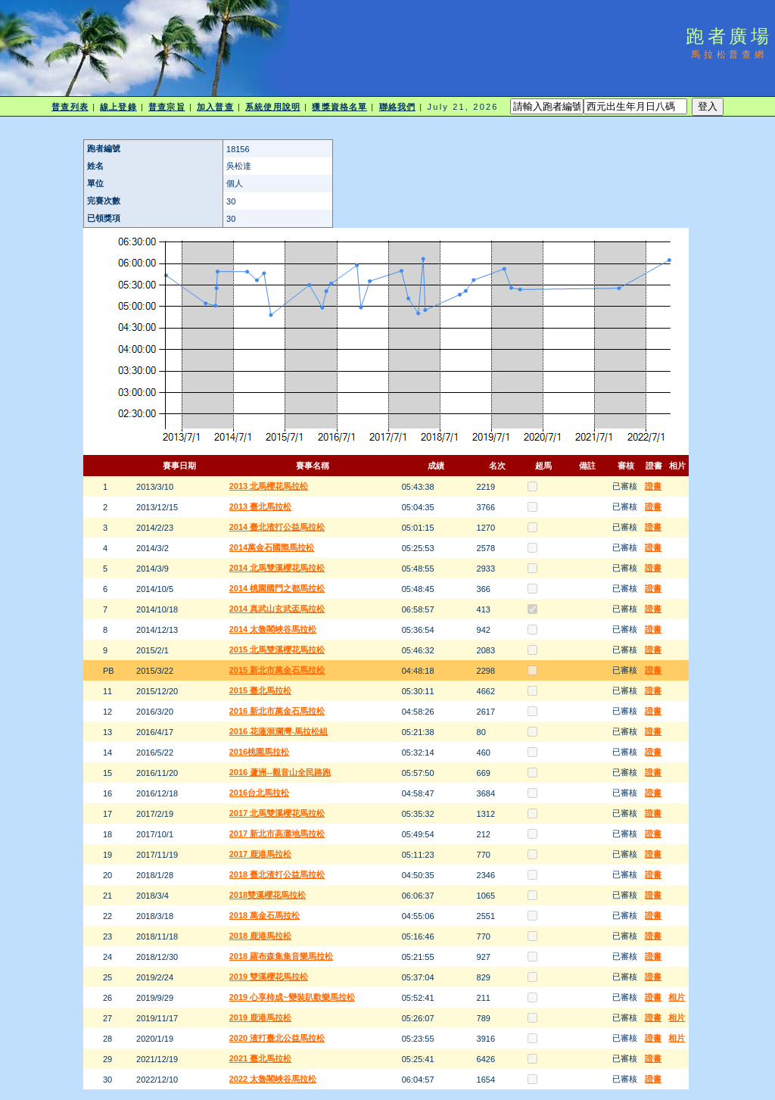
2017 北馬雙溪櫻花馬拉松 (277, 813)
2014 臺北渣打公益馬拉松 (277, 526)
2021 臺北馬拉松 (260, 1058)
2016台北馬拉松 (259, 792)
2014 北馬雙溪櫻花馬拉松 (277, 567)
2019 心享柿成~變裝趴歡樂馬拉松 (292, 997)
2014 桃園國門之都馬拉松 (277, 588)
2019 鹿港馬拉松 (260, 1017)
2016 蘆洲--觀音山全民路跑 (280, 772)
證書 (653, 486)
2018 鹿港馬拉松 (260, 935)
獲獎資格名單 (339, 106)
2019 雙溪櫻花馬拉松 (269, 976)
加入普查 (215, 106)
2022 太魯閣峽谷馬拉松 (273, 1078)
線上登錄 (118, 106)
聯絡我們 (397, 106)
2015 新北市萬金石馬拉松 (277, 670)
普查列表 (69, 106)
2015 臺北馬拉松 (260, 690)
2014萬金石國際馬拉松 (271, 547)
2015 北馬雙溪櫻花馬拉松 (277, 649)
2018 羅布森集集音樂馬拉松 (281, 956)
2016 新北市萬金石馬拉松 (277, 710)
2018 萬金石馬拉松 (264, 915)
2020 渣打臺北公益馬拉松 (277, 1037)
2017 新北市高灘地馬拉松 (277, 833)
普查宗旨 (166, 106)
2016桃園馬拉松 (259, 751)
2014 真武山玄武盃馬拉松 (277, 608)
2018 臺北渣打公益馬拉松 (277, 874)
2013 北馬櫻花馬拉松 (269, 486)
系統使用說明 (272, 106)
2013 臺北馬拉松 (260, 506)
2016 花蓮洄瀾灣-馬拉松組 (278, 731)
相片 (676, 997)
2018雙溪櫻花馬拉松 (267, 894)
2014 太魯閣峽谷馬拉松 (273, 629)
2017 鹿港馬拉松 (260, 853)
